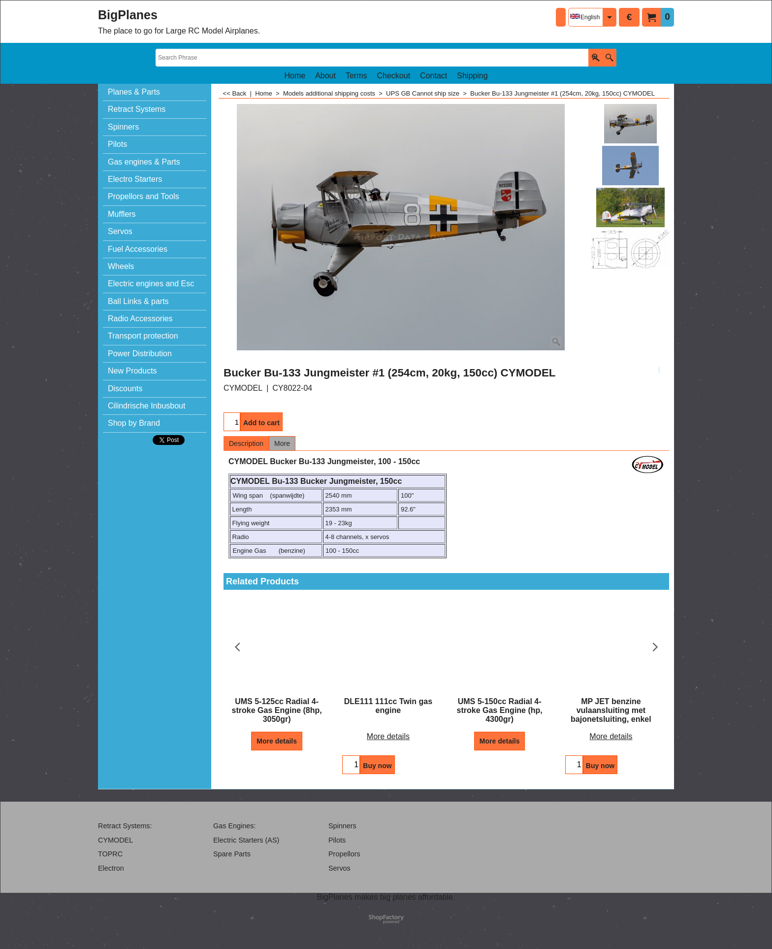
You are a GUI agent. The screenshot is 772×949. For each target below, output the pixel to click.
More (282, 443)
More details (277, 741)
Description (246, 443)
